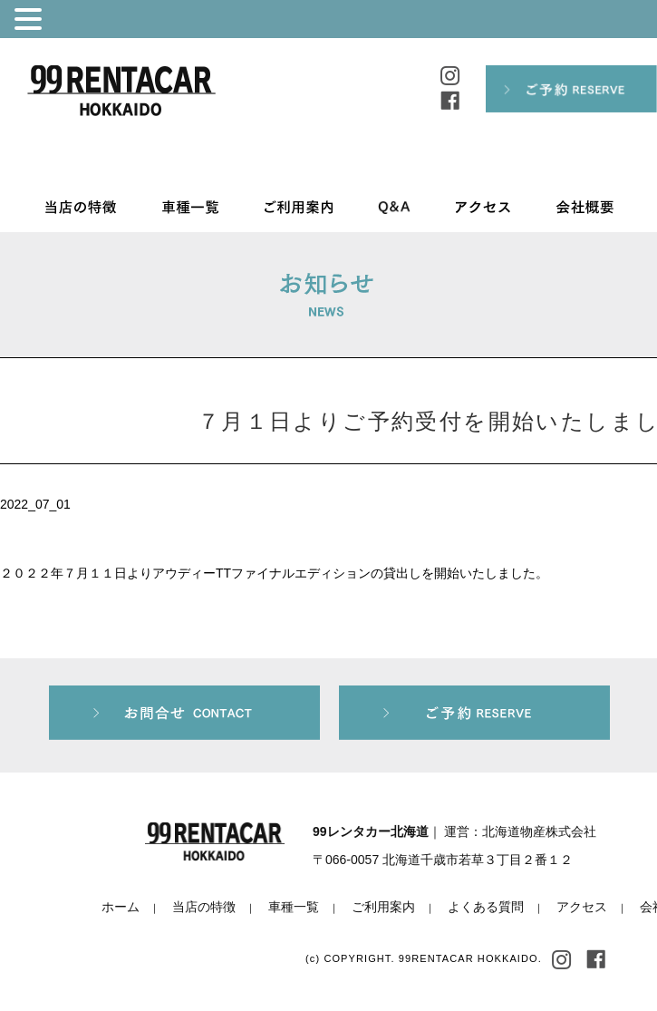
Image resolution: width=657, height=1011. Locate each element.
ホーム (120, 906)
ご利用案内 (383, 906)
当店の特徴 (204, 906)
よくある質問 (486, 906)
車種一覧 (293, 906)
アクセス (581, 906)
